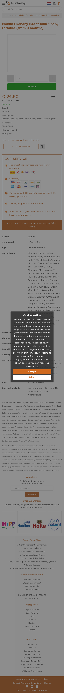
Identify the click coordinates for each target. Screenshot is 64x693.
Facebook (36, 686)
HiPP (32, 616)
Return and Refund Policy (32, 661)
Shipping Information (32, 658)
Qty (20, 78)
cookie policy (31, 366)
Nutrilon (32, 623)
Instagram (27, 686)
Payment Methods (32, 654)
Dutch (49, 3)
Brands (32, 630)
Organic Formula (32, 610)
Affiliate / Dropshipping (32, 671)
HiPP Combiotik (32, 626)
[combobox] (32, 9)
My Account (54, 3)
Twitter (32, 686)
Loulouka (32, 620)
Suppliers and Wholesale (32, 664)
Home (7, 15)
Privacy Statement (32, 668)
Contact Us (32, 644)
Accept (32, 371)
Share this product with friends (20, 140)
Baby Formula (32, 613)
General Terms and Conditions (27, 683)
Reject (32, 377)
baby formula (41, 545)
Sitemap (47, 683)
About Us (32, 648)
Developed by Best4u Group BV (32, 690)
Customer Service (32, 651)
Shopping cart (59, 3)
